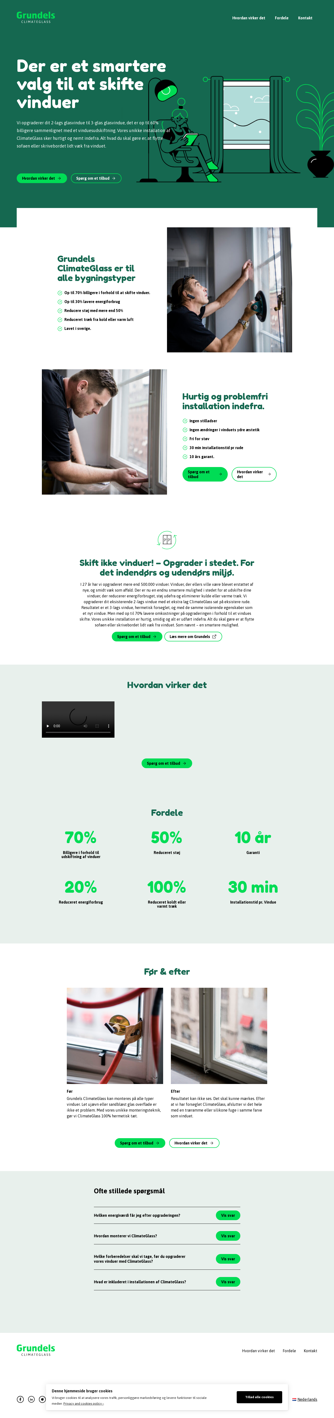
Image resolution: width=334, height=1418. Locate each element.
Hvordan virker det (248, 18)
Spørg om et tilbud (92, 178)
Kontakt (305, 18)
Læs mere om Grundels (190, 636)
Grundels (36, 18)
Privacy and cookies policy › (83, 1403)
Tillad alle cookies (259, 1397)
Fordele (281, 18)
